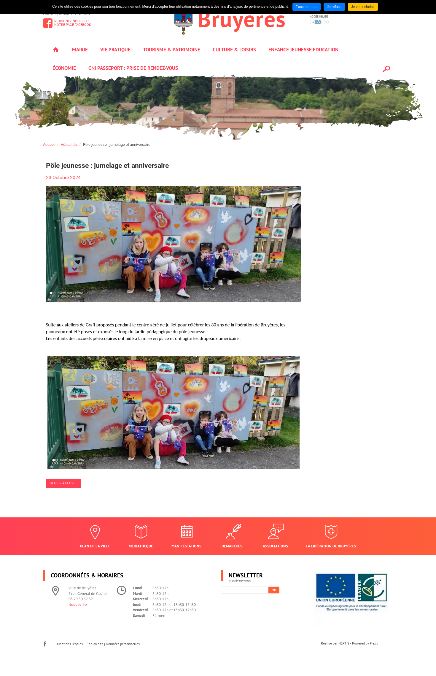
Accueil (56, 49)
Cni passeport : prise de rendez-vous (133, 68)
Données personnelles (123, 644)
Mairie (80, 49)
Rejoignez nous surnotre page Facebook (72, 23)
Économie (64, 68)
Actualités (67, 14)
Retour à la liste (63, 483)
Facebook (45, 644)
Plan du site (94, 644)
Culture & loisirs (234, 49)
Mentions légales (70, 644)
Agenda (84, 14)
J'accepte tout (307, 7)
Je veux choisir (363, 7)
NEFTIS (343, 643)
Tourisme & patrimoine (171, 49)
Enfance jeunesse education (303, 49)
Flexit (374, 643)
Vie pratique (115, 49)
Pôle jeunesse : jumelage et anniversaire (116, 144)
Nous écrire (78, 604)
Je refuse (334, 7)
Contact (49, 14)
